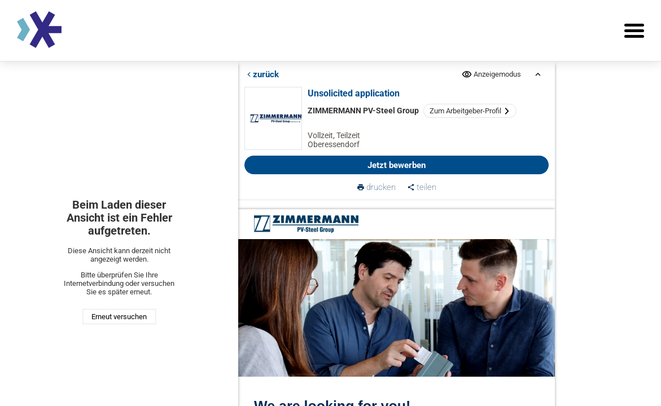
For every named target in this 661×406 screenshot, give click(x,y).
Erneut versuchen (119, 316)
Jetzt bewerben (397, 165)
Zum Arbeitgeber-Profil (470, 111)
